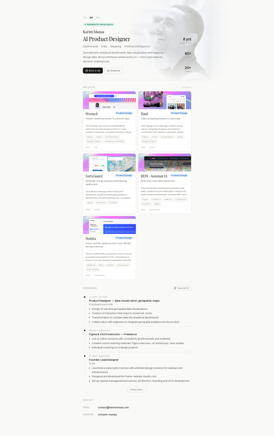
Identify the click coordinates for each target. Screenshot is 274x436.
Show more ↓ (137, 389)
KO (97, 17)
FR (85, 17)
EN (91, 17)
